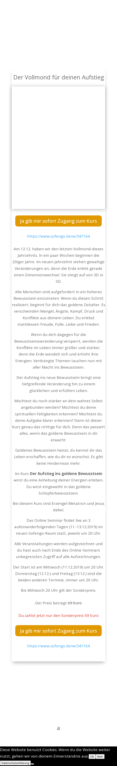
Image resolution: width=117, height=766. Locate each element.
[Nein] (32, 764)
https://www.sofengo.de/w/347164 (58, 236)
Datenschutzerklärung (15, 763)
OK (92, 756)
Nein (100, 756)
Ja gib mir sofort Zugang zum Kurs (58, 220)
